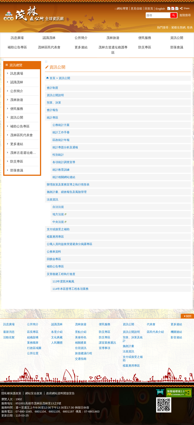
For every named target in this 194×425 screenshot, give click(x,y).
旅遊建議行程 (83, 353)
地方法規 (59, 214)
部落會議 (176, 47)
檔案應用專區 (55, 236)
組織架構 (32, 337)
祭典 (190, 27)
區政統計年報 (61, 139)
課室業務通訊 (107, 342)
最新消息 (9, 331)
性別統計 (58, 154)
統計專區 (52, 117)
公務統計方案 (61, 124)
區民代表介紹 (155, 331)
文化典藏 (57, 337)
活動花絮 (9, 337)
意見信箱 (136, 8)
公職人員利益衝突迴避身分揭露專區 (69, 244)
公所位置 (32, 353)
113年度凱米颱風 (63, 281)
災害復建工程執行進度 (61, 274)
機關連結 (176, 331)
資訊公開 (176, 38)
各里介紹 (57, 331)
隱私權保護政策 (11, 393)
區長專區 (32, 331)
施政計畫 (128, 346)
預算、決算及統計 (133, 339)
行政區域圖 (34, 348)
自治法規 (58, 206)
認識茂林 (49, 38)
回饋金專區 (54, 259)
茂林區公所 (33, 14)
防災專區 (144, 47)
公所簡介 (81, 38)
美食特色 (80, 337)
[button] (173, 15)
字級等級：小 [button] (169, 8)
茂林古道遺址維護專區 (113, 50)
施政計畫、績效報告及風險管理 (67, 191)
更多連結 (81, 47)
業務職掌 (32, 342)
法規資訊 (52, 199)
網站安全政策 (33, 393)
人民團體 (57, 342)
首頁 (52, 78)
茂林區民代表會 (49, 47)
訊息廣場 (17, 38)
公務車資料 (54, 251)
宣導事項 (104, 348)
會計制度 (52, 87)
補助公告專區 (17, 47)
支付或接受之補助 (58, 229)
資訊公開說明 (55, 95)
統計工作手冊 (61, 132)
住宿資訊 (80, 348)
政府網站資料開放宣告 (60, 393)
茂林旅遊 (112, 38)
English (160, 8)
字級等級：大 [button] (176, 8)
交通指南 (80, 358)
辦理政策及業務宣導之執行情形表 (68, 184)
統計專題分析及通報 (65, 147)
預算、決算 (54, 102)
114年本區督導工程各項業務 (70, 288)
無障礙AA (179, 392)
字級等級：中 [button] (173, 8)
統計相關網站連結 (63, 177)
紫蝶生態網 (178, 27)
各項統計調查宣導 (63, 162)
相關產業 (80, 342)
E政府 (160, 392)
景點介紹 (80, 331)
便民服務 (144, 38)
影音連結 (176, 337)
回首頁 (149, 8)
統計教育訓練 (61, 169)
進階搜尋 (185, 15)
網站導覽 (122, 8)
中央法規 (59, 221)
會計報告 (52, 110)
